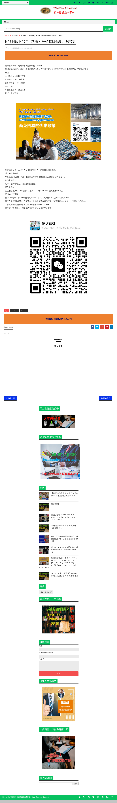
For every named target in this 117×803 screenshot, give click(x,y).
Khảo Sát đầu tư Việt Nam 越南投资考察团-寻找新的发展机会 (64, 552)
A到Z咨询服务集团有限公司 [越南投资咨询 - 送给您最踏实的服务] (64, 541)
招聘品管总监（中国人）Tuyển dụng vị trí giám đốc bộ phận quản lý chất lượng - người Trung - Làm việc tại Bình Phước (58, 566)
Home (7, 37)
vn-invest (15, 37)
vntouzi (23, 37)
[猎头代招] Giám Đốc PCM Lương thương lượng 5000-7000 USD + (63, 520)
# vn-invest (14, 311)
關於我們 (55, 507)
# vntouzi (24, 311)
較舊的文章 (105, 401)
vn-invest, (22, 49)
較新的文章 (10, 401)
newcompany (46, 595)
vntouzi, (29, 49)
